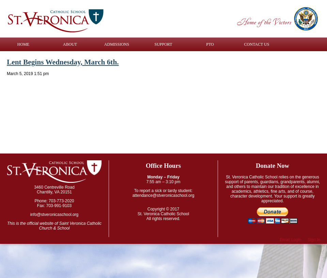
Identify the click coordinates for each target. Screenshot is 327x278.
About (70, 44)
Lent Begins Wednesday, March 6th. (63, 62)
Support (163, 44)
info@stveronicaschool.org (54, 214)
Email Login (290, 239)
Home (23, 44)
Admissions (116, 44)
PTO (210, 44)
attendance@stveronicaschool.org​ (163, 195)
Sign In (314, 239)
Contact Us (256, 44)
